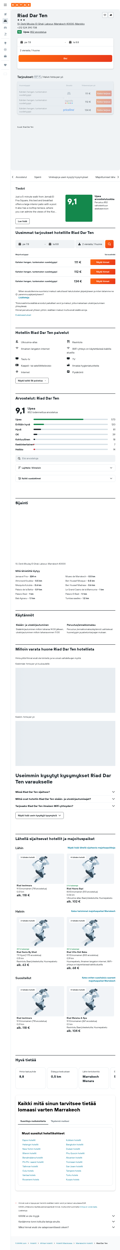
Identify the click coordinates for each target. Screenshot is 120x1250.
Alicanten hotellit (74, 1105)
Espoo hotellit (29, 1088)
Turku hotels (72, 1123)
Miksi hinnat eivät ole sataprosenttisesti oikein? (67, 1175)
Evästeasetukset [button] (23, 315)
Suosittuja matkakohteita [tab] (33, 1069)
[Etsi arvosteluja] (68, 458)
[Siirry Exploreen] (5, 43)
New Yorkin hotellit (31, 1097)
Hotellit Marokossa (64, 1191)
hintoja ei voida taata (88, 1155)
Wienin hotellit (29, 1101)
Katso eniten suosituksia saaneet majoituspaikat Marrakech (98, 927)
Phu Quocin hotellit (75, 1101)
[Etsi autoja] (5, 27)
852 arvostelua (38, 31)
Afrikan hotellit (46, 1191)
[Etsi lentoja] (5, 14)
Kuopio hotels (72, 1127)
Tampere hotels (73, 1119)
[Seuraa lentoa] (5, 49)
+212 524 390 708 (27, 27)
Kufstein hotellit (73, 1088)
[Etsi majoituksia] (5, 21)
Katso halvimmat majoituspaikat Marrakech (93, 859)
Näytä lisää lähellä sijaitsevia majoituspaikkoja (91, 795)
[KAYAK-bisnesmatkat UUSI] (5, 56)
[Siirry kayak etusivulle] (21, 5)
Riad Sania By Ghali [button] (27, 900)
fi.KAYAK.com (20, 1191)
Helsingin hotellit (30, 1092)
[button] (5, 4)
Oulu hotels (28, 1119)
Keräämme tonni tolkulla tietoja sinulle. (67, 1170)
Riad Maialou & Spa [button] (77, 966)
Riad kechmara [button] (24, 833)
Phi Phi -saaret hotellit (33, 1110)
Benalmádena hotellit (32, 1105)
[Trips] (5, 65)
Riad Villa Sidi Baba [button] (77, 900)
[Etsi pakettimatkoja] (5, 34)
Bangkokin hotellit (74, 1092)
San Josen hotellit (74, 1114)
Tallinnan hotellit (30, 1114)
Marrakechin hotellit (84, 1191)
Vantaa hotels (28, 1123)
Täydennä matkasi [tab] (60, 1069)
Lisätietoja (24, 297)
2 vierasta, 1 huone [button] (30, 50)
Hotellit (33, 1191)
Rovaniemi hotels (30, 1127)
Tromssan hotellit (74, 1110)
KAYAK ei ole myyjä (67, 1164)
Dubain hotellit (73, 1097)
